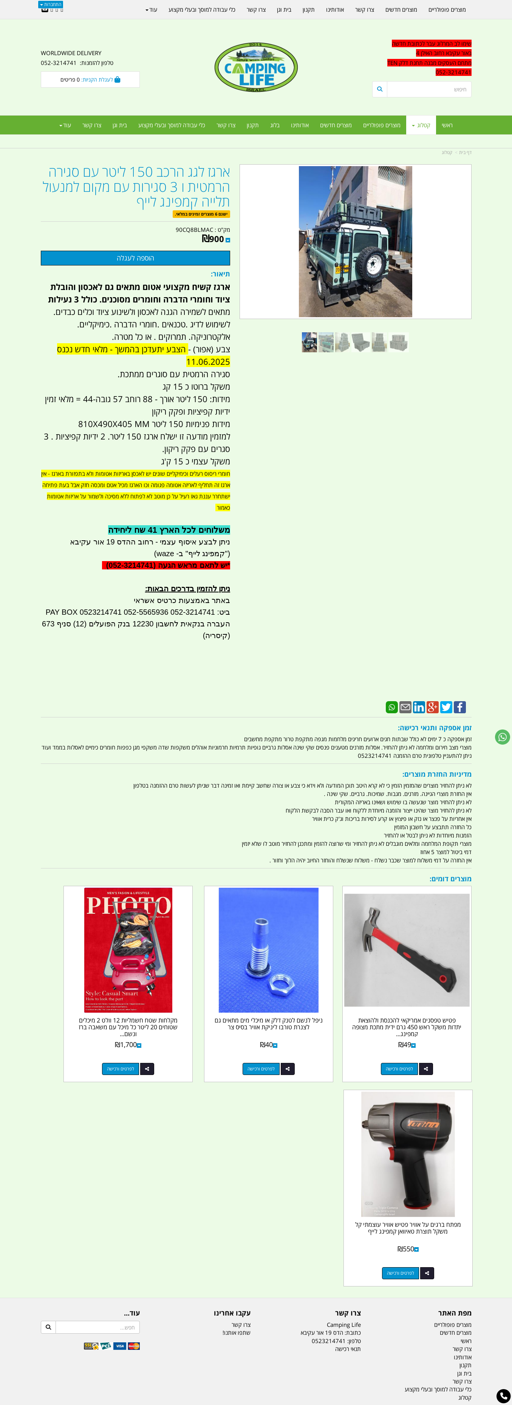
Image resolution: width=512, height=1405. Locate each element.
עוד (65, 125)
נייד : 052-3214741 (448, 1197)
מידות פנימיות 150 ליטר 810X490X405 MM (154, 423)
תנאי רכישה (348, 1114)
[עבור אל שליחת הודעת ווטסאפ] (502, 737)
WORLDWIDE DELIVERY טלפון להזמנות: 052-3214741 (77, 57)
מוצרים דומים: (451, 878)
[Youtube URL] (52, 9)
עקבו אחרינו (232, 1079)
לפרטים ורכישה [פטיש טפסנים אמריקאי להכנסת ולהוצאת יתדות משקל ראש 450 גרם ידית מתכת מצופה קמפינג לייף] (414, 1039)
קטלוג (447, 152)
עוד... (132, 1079)
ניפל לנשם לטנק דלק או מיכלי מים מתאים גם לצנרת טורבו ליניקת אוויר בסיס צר (311, 997)
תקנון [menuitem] (253, 125)
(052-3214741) (130, 565)
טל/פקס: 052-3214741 (443, 1183)
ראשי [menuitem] (447, 125)
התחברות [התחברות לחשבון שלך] (50, 4)
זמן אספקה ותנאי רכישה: (435, 727)
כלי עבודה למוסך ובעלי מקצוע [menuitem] (171, 125)
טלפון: (354, 1106)
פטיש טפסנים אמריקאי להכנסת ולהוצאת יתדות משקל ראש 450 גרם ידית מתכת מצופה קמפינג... (421, 997)
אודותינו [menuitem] (300, 125)
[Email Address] (45, 9)
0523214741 (329, 1106)
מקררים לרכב (165, 1362)
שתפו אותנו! (237, 1098)
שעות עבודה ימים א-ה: (422, 1237)
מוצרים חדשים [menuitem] (336, 125)
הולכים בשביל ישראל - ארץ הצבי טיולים (256, 1238)
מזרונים (138, 1362)
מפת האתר (455, 1079)
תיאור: (220, 273)
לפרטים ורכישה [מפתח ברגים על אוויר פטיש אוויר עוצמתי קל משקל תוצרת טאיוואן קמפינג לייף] (82, 1039)
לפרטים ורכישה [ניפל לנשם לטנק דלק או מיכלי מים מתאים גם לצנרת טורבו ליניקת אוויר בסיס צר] (303, 1039)
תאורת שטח (198, 1362)
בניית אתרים (229, 1400)
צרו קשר (348, 1079)
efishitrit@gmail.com (445, 1210)
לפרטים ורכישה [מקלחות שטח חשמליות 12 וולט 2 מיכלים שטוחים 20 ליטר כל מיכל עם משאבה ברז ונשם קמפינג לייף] (193, 1039)
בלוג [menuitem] (275, 125)
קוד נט (245, 1400)
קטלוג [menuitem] (421, 125)
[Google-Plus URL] (57, 9)
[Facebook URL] (61, 9)
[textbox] (422, 58)
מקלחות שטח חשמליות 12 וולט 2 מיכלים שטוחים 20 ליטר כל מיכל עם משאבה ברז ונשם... (200, 997)
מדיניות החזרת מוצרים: (437, 774)
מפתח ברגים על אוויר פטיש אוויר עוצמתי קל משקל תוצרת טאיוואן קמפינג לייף (90, 997)
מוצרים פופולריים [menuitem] (382, 125)
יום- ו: (405, 1265)
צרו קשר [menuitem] (226, 125)
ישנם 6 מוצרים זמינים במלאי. (201, 214)
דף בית (465, 152)
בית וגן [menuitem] (120, 125)
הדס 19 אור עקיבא (450, 1224)
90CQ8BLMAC (194, 229)
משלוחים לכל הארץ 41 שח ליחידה (169, 530)
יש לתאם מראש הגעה (192, 565)
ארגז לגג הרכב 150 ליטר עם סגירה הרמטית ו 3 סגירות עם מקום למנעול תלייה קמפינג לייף (136, 186)
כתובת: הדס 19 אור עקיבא (331, 1098)
